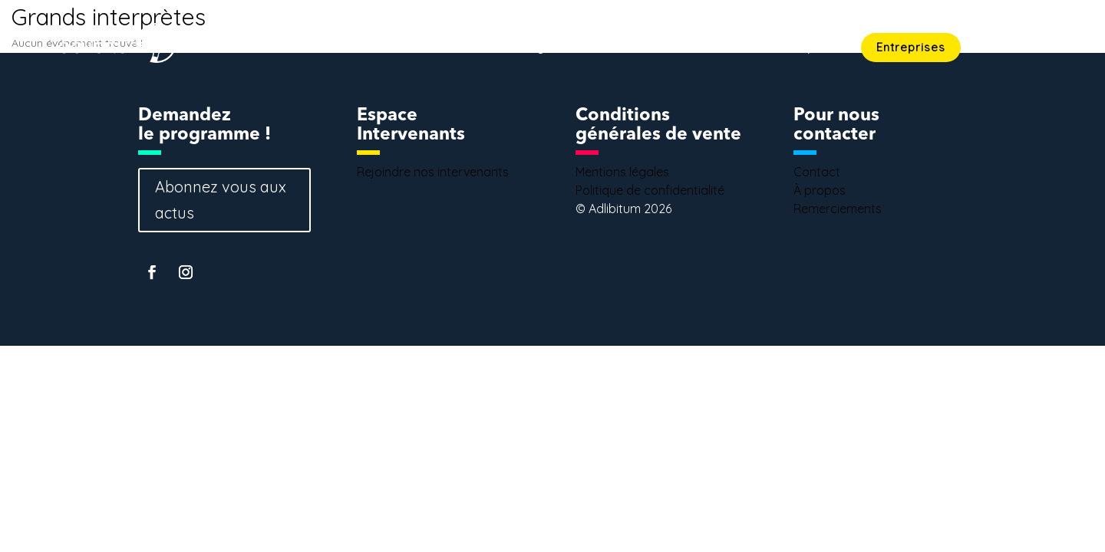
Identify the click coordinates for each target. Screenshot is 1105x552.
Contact (1026, 48)
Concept (794, 48)
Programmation (562, 48)
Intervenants (689, 48)
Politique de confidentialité (650, 190)
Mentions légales (622, 171)
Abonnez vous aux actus (220, 199)
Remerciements (837, 208)
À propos (819, 190)
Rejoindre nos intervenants (433, 171)
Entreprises (910, 47)
